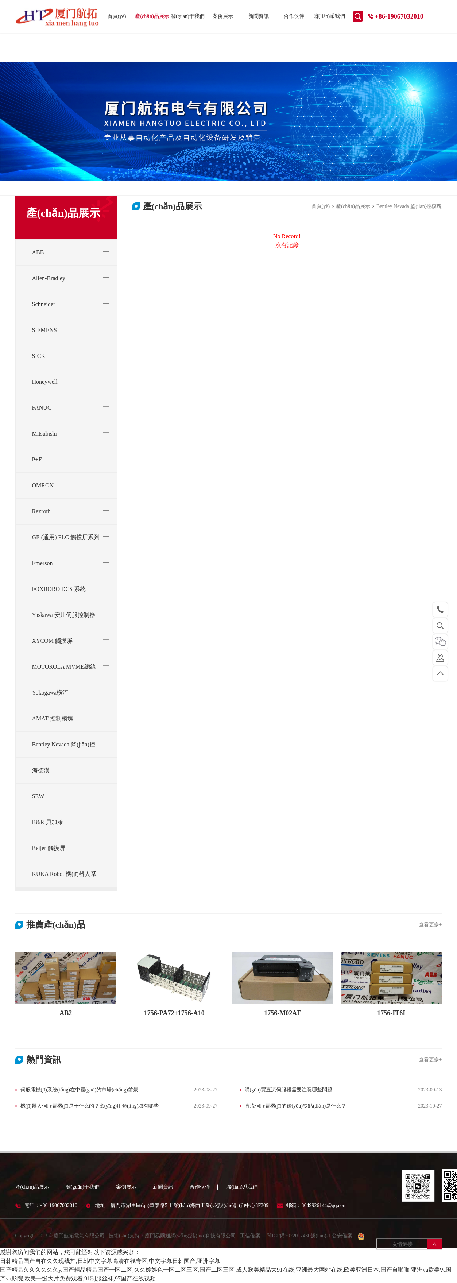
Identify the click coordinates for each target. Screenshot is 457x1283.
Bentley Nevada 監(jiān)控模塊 (409, 206)
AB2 (65, 1013)
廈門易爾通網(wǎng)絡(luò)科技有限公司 (190, 1239)
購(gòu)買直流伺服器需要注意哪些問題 (288, 1090)
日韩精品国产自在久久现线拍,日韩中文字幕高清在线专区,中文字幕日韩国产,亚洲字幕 (110, 1261)
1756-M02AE (282, 1013)
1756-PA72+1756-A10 (174, 1013)
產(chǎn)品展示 (152, 16)
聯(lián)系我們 (329, 16)
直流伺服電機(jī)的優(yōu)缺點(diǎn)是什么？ (295, 1106)
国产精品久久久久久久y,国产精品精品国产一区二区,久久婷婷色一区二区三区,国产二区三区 (117, 1270)
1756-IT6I (391, 1013)
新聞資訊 (258, 16)
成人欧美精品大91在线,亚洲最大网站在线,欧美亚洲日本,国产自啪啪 (323, 1270)
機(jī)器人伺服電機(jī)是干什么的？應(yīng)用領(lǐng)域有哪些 (89, 1106)
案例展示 (223, 16)
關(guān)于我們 (188, 16)
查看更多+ (430, 924)
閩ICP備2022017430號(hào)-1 (298, 1239)
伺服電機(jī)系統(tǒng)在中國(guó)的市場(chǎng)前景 (79, 1090)
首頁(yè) (117, 16)
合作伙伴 (294, 16)
